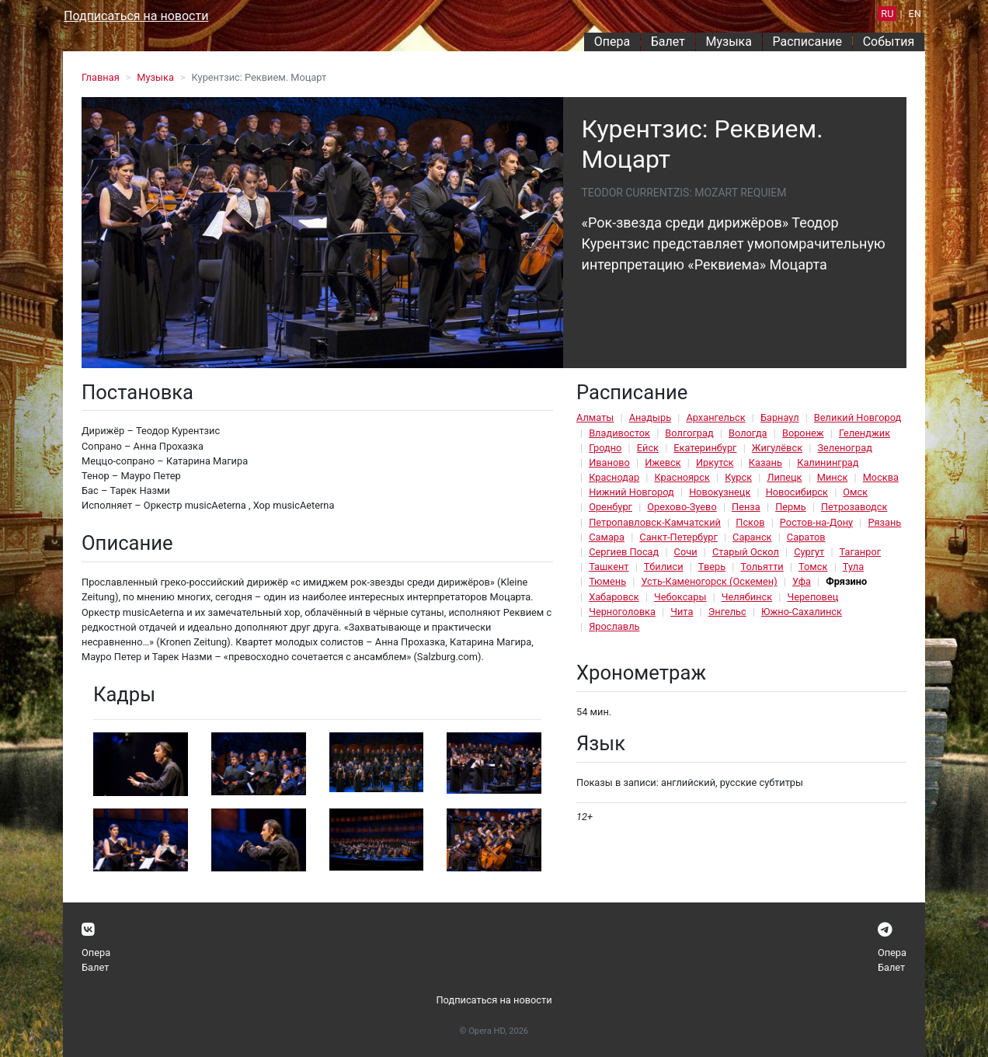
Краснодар (614, 477)
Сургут (809, 552)
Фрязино (846, 581)
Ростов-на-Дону (816, 522)
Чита (681, 611)
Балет (668, 41)
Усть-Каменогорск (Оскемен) (709, 581)
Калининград (827, 462)
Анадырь (650, 417)
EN (915, 13)
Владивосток (619, 433)
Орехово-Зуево (681, 507)
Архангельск (715, 417)
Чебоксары (680, 597)
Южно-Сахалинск (801, 611)
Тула (853, 566)
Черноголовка (622, 611)
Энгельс (727, 611)
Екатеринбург (704, 448)
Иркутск (715, 462)
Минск (832, 477)
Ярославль (614, 626)
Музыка (728, 41)
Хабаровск (613, 597)
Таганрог (860, 552)
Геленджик (864, 433)
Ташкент (608, 566)
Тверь (711, 566)
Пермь (790, 507)
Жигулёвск (777, 448)
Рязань (884, 522)
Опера (612, 41)
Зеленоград (844, 448)
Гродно (605, 448)
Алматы (595, 417)
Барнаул (779, 417)
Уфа (801, 581)
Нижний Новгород (631, 492)
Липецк (784, 477)
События (889, 41)
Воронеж (803, 433)
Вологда (748, 433)
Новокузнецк (719, 492)
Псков (750, 522)
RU (887, 13)
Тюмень (607, 581)
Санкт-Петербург (678, 537)
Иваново (609, 462)
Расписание (808, 41)
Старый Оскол (745, 552)
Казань (765, 462)
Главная (101, 77)
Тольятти (761, 566)
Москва (881, 477)
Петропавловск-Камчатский (655, 522)
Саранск (751, 537)
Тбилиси (664, 566)
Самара (606, 537)
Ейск (648, 448)
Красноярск (681, 477)
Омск (855, 492)
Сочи (686, 552)
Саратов (806, 537)
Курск (738, 477)
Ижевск (663, 462)
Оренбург (610, 507)
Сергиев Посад (624, 552)
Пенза (746, 507)
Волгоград (689, 433)
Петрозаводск (854, 507)
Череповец (812, 597)
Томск (812, 566)
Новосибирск (797, 492)
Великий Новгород (857, 417)
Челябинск (747, 597)
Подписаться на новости (136, 16)
